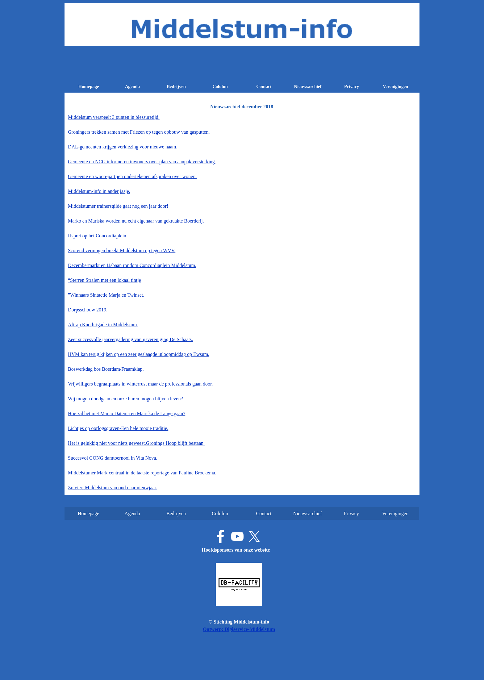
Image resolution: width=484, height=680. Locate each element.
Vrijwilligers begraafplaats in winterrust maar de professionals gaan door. (140, 383)
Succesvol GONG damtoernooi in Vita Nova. (112, 458)
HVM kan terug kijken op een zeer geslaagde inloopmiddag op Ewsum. (138, 354)
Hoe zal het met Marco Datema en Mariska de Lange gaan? (126, 413)
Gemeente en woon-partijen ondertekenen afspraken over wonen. (132, 176)
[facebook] (220, 536)
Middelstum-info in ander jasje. (99, 191)
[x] (254, 536)
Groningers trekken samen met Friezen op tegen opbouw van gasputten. (139, 132)
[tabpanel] (242, 302)
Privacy (351, 86)
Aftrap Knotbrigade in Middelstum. (103, 324)
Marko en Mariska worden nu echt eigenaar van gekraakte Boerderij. (136, 220)
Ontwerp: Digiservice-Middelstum (239, 629)
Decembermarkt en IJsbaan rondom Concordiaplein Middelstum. (132, 265)
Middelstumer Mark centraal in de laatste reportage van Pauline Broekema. (142, 472)
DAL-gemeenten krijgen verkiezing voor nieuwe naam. (122, 146)
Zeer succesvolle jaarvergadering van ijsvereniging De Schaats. (130, 339)
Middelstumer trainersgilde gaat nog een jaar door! (118, 206)
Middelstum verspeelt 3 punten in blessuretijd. (114, 117)
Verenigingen (395, 86)
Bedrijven (176, 86)
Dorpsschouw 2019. (87, 309)
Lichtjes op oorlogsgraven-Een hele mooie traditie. (118, 428)
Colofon (220, 86)
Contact (264, 86)
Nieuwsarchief (307, 86)
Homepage (88, 86)
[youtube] (237, 536)
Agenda (132, 86)
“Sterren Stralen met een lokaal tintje (104, 280)
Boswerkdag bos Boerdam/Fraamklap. (106, 369)
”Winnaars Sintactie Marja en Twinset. (106, 295)
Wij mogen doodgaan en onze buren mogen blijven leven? (125, 398)
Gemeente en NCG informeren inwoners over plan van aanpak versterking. (142, 161)
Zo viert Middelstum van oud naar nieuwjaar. (112, 487)
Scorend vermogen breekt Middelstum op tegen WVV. (121, 250)
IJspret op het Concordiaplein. (97, 235)
